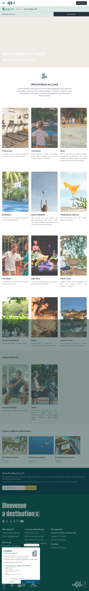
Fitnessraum (7, 151)
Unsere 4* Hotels (58, 539)
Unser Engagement (10, 536)
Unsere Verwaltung (10, 533)
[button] (82, 295)
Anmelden (30, 488)
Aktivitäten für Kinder (10, 457)
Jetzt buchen (81, 3)
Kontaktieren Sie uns (34, 539)
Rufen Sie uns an (32, 533)
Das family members (11, 546)
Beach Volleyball (38, 215)
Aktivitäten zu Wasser (37, 457)
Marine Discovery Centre (64, 457)
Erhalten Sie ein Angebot (36, 543)
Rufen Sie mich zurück (34, 536)
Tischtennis (36, 151)
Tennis (34, 407)
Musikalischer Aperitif (69, 215)
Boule (62, 151)
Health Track (65, 278)
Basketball (6, 215)
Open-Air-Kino (66, 340)
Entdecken (5, 461)
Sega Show (35, 278)
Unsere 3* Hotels (58, 536)
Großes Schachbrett (10, 340)
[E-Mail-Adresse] (13, 488)
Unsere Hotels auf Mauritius (63, 533)
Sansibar (55, 544)
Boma (33, 340)
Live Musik (6, 278)
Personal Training (9, 407)
